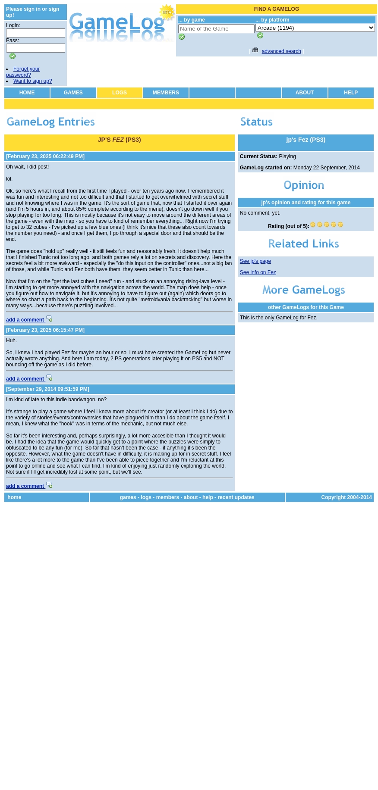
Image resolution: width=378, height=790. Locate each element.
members (167, 497)
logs (146, 497)
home (14, 497)
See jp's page (255, 261)
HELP (351, 93)
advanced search (281, 51)
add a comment (29, 320)
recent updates (235, 497)
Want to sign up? (32, 81)
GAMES (73, 93)
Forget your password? (23, 72)
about (191, 497)
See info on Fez (258, 272)
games (128, 497)
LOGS (119, 93)
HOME (27, 93)
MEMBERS (166, 93)
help (207, 497)
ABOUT (305, 93)
